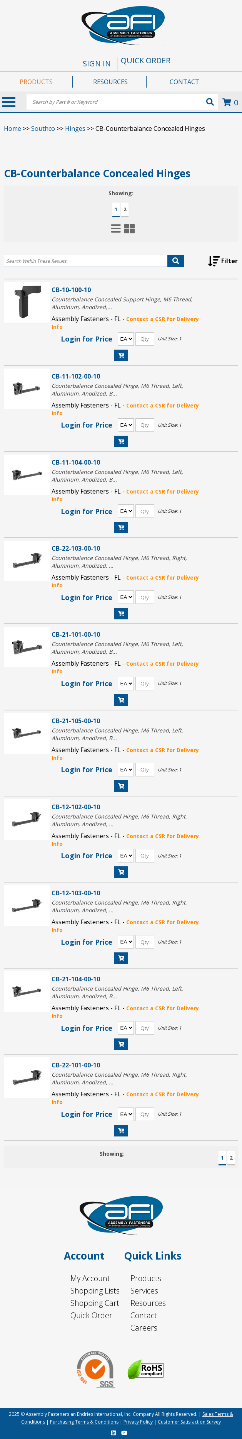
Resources (148, 1303)
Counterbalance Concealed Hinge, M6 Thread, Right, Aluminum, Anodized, (119, 561)
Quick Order (91, 1315)
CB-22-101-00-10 (76, 1065)
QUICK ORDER (145, 60)
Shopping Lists (95, 1290)
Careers (143, 1327)
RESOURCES (110, 82)
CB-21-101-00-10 (76, 634)
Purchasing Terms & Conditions (84, 1422)
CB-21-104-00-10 (76, 979)
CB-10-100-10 (71, 290)
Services (144, 1290)
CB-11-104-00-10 (76, 462)
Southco (43, 128)
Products (145, 1278)
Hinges (75, 128)
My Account (90, 1278)
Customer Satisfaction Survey (189, 1422)
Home (12, 128)
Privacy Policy (138, 1422)
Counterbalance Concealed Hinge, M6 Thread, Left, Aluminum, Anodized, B (117, 389)
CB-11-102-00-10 (76, 376)
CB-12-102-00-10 (76, 807)
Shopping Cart (94, 1303)
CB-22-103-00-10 (76, 548)
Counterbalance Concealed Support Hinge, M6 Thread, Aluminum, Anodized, (122, 303)
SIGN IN (97, 63)
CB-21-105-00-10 (76, 721)
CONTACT (184, 82)
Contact (143, 1315)
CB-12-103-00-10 (76, 893)
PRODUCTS (36, 82)
